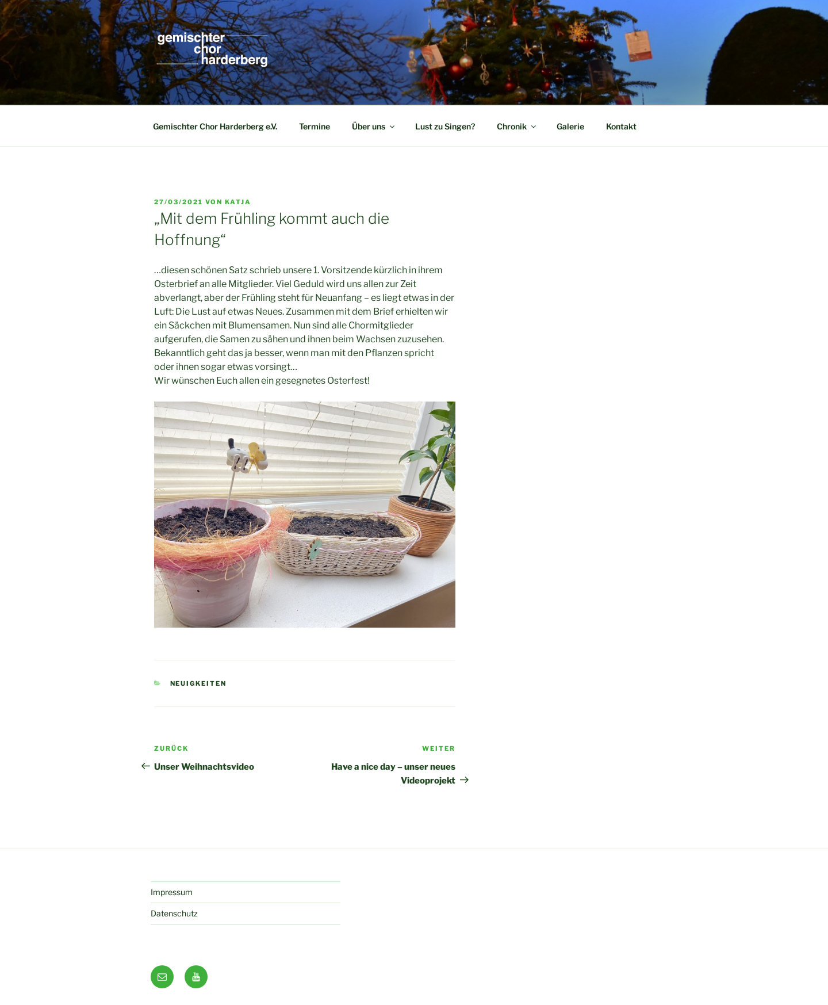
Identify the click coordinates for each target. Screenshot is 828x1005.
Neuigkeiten (198, 683)
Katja (238, 202)
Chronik (517, 126)
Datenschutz (174, 913)
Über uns (374, 126)
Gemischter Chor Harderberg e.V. (215, 126)
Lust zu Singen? (445, 126)
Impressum (172, 892)
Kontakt (621, 126)
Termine (314, 126)
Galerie (570, 126)
